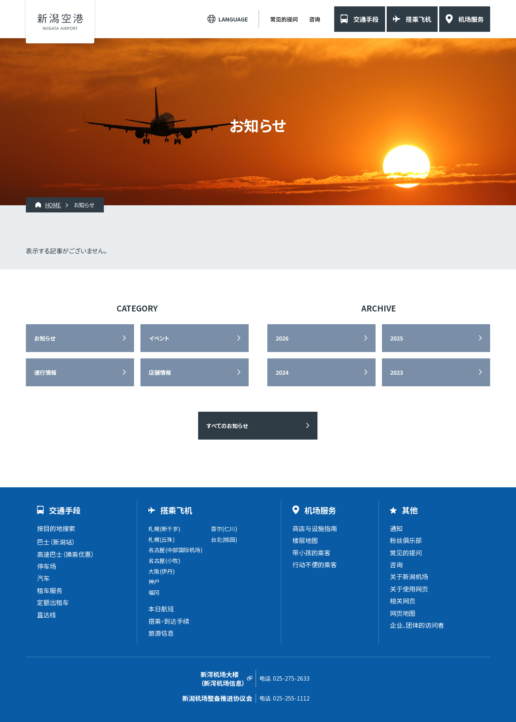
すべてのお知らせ (227, 426)
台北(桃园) (224, 539)
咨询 (314, 19)
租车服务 (49, 590)
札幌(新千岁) (164, 529)
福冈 (154, 592)
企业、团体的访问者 (417, 625)
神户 (154, 582)
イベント (159, 338)
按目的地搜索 (56, 528)
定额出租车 (53, 602)
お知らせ (44, 338)
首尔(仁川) (224, 529)
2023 (396, 372)
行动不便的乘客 (314, 564)
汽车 (43, 578)
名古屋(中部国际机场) (175, 550)
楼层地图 (305, 540)
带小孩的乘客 (311, 552)
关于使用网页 (409, 589)
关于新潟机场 (409, 576)
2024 (282, 372)
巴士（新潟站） (56, 542)
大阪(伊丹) (161, 571)
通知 (396, 528)
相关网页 (402, 600)
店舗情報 (160, 372)
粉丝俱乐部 (406, 540)
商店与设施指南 (314, 528)
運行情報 (45, 372)
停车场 (46, 566)
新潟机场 (60, 22)
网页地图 (402, 613)
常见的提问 (284, 19)
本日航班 (161, 608)
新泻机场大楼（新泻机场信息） (223, 679)
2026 (282, 338)
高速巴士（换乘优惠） (65, 554)
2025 (396, 338)
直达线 (46, 614)
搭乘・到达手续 (168, 621)
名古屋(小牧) (164, 560)
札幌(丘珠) (161, 539)
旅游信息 (161, 633)
